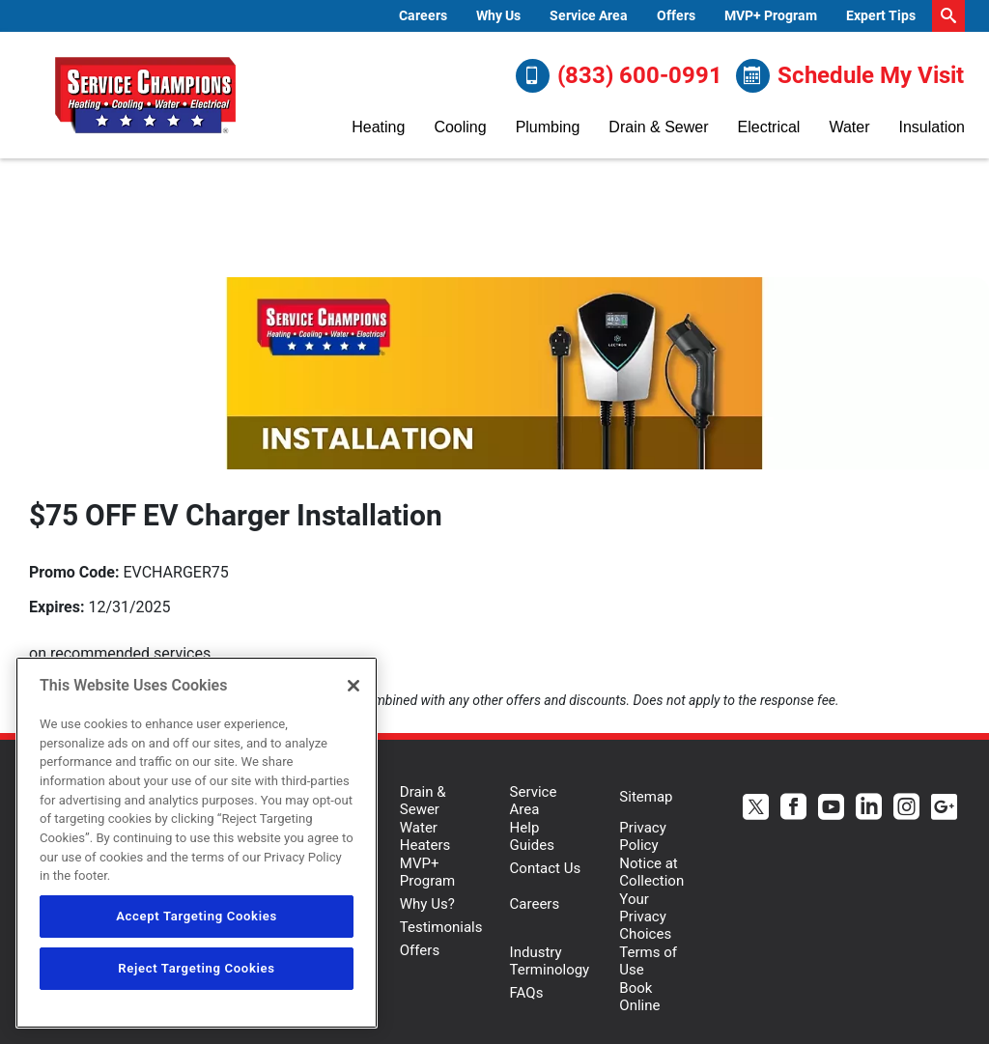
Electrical (769, 127)
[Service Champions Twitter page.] (756, 808)
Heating (378, 127)
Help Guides (532, 836)
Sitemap (645, 796)
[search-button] (948, 16)
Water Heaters (425, 836)
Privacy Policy (642, 836)
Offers (676, 15)
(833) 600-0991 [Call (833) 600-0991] (619, 76)
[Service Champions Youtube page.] (831, 808)
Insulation (931, 127)
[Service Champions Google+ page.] (944, 808)
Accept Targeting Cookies (196, 916)
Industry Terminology (550, 961)
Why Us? (427, 904)
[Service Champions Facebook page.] (793, 808)
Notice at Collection (651, 872)
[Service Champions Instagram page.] (906, 808)
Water (849, 127)
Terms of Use (648, 961)
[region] (196, 843)
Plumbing (548, 127)
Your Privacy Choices (645, 916)
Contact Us (545, 868)
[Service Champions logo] (145, 95)
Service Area (589, 15)
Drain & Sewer (658, 127)
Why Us (498, 15)
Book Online (639, 996)
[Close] (353, 685)
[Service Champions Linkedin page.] (869, 808)
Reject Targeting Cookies (196, 968)
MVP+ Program (770, 15)
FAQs (527, 993)
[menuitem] (423, 16)
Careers (423, 15)
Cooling (460, 127)
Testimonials (441, 927)
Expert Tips (881, 15)
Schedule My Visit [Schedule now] (850, 76)
